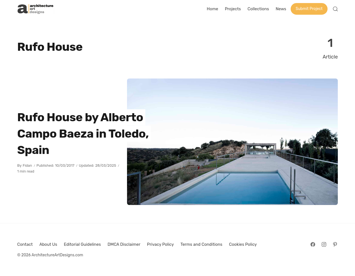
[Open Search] (335, 8)
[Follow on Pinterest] (335, 244)
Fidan (27, 165)
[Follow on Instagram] (324, 244)
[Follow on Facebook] (313, 244)
